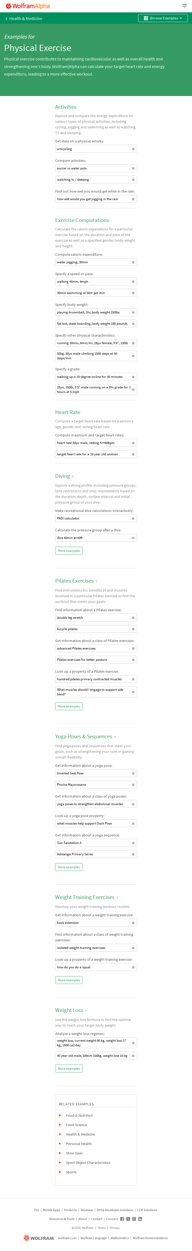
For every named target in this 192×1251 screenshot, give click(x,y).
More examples (69, 550)
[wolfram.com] (39, 1238)
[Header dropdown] (185, 6)
